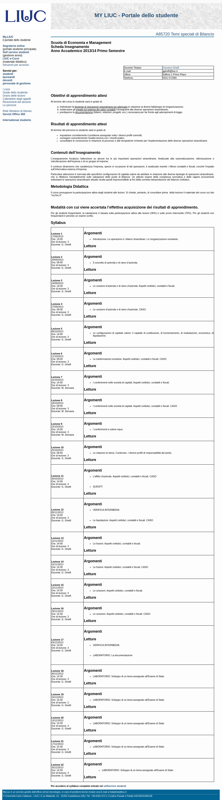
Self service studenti (16, 52)
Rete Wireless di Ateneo (17, 111)
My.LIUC (8, 36)
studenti (8, 74)
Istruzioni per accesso (16, 64)
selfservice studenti (115, 786)
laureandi (9, 77)
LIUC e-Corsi (11, 58)
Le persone (9, 105)
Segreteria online (14, 45)
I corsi (6, 89)
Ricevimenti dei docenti (16, 102)
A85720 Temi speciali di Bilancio (185, 34)
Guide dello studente (15, 92)
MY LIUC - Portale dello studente (136, 15)
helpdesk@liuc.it (118, 792)
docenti (7, 80)
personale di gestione (16, 83)
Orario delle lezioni (14, 95)
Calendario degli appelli (17, 98)
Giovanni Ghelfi (171, 67)
